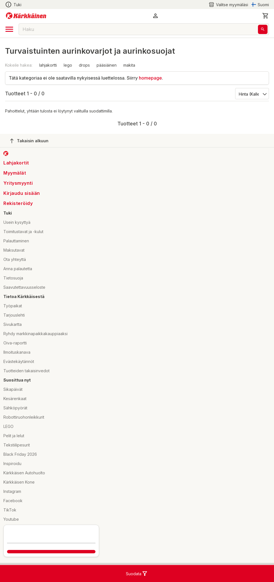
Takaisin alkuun (29, 141)
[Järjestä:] (251, 94)
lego (68, 65)
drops (84, 65)
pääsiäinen (107, 65)
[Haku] (263, 29)
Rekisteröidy (18, 203)
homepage (150, 78)
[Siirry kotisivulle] (26, 15)
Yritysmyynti (18, 183)
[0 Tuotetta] (265, 15)
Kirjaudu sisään (21, 193)
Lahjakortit (16, 163)
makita (129, 65)
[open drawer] (9, 29)
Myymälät (14, 173)
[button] (155, 16)
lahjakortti (48, 65)
